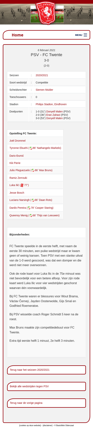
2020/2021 (42, 75)
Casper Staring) (44, 207)
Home (17, 35)
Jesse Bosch (16, 192)
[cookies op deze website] (30, 425)
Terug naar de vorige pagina (26, 402)
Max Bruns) (46, 170)
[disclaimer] (47, 425)
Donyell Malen (54, 111)
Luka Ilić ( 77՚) (19, 185)
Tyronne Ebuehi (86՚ (23, 147)
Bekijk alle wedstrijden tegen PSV (29, 386)
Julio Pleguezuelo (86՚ (24, 170)
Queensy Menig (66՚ (23, 215)
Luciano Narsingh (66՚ (24, 199)
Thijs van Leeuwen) (48, 215)
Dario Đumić (16, 155)
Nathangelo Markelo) (49, 147)
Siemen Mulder (44, 89)
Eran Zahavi (53, 114)
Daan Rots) (45, 199)
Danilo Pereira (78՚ (22, 207)
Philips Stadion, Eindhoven (51, 104)
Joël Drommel (17, 140)
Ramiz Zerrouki (18, 177)
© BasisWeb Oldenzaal (64, 425)
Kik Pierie (14, 162)
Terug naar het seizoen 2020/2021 (30, 369)
